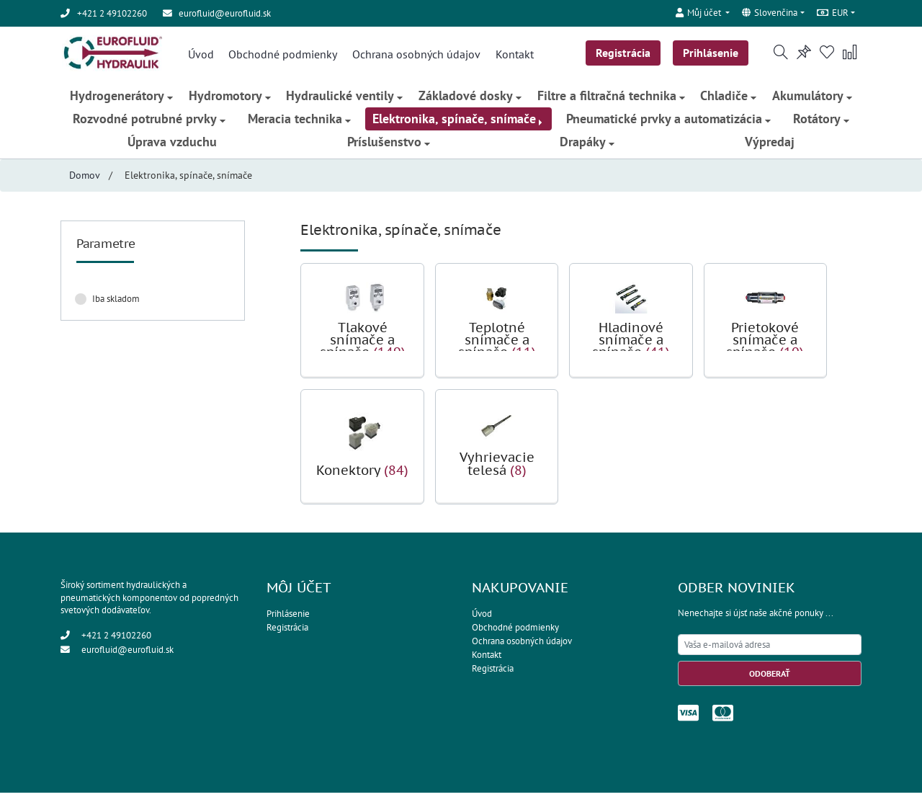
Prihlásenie (712, 53)
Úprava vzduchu (170, 145)
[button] (701, 11)
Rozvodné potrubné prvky (148, 122)
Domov (84, 179)
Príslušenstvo (387, 145)
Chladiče (730, 99)
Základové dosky (470, 99)
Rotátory (822, 122)
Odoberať (769, 677)
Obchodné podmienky (281, 55)
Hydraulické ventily (344, 99)
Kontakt (513, 55)
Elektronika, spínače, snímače (458, 122)
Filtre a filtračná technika (611, 99)
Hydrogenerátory (119, 99)
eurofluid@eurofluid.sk (225, 13)
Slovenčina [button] (769, 13)
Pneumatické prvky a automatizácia (669, 122)
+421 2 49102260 (116, 639)
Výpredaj (771, 145)
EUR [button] (833, 13)
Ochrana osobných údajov (415, 55)
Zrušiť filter (198, 302)
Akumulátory (814, 99)
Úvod (199, 55)
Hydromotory (228, 99)
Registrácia (624, 53)
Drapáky (587, 145)
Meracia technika (298, 122)
